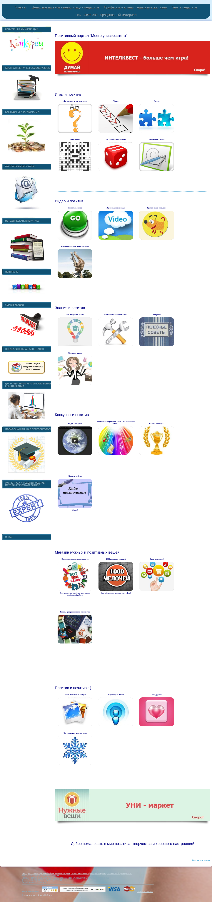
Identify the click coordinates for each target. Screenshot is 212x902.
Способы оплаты (145, 891)
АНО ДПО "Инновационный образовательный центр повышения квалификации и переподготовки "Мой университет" (77, 873)
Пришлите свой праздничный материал (105, 15)
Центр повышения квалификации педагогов (65, 7)
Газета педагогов (184, 7)
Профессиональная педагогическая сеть (135, 7)
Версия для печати (201, 860)
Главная (20, 7)
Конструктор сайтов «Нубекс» (38, 895)
